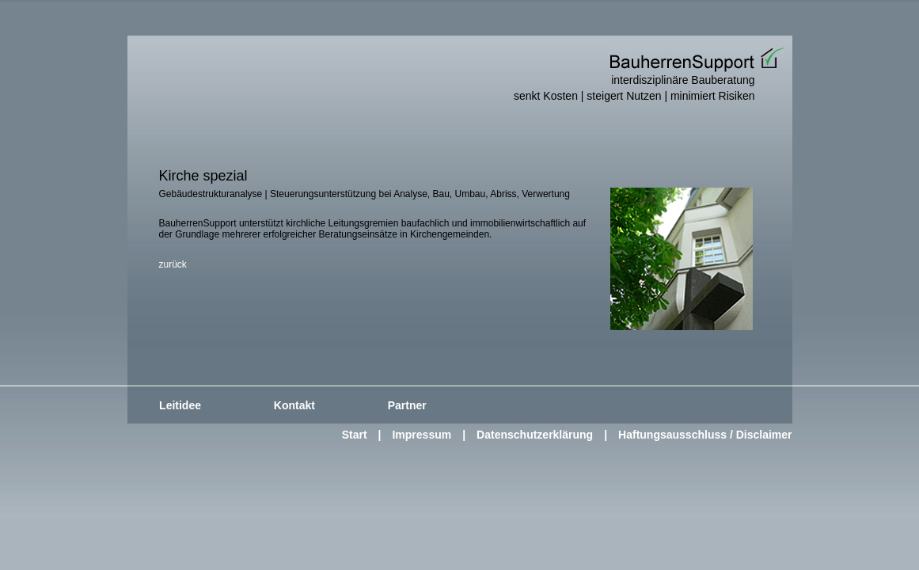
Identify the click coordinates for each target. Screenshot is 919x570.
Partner (407, 405)
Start (354, 434)
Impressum (421, 434)
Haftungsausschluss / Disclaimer (705, 434)
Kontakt (294, 405)
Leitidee (180, 405)
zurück (173, 264)
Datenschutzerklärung (535, 434)
